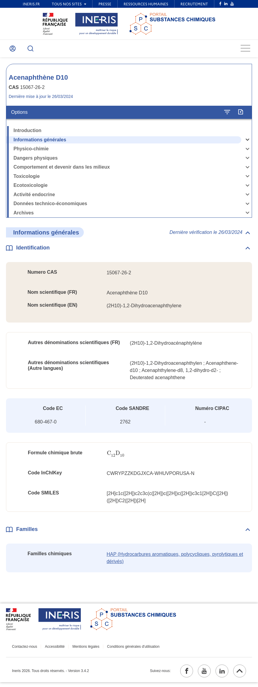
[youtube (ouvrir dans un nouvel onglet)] (199, 674)
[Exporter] (240, 115)
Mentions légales (80, 649)
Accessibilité (52, 649)
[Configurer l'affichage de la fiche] (227, 115)
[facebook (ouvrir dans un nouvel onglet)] (179, 674)
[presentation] (116, 455)
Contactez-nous (24, 649)
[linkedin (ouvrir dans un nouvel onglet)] (218, 674)
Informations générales (39, 142)
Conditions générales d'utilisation (126, 649)
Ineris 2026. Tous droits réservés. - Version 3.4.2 (50, 675)
